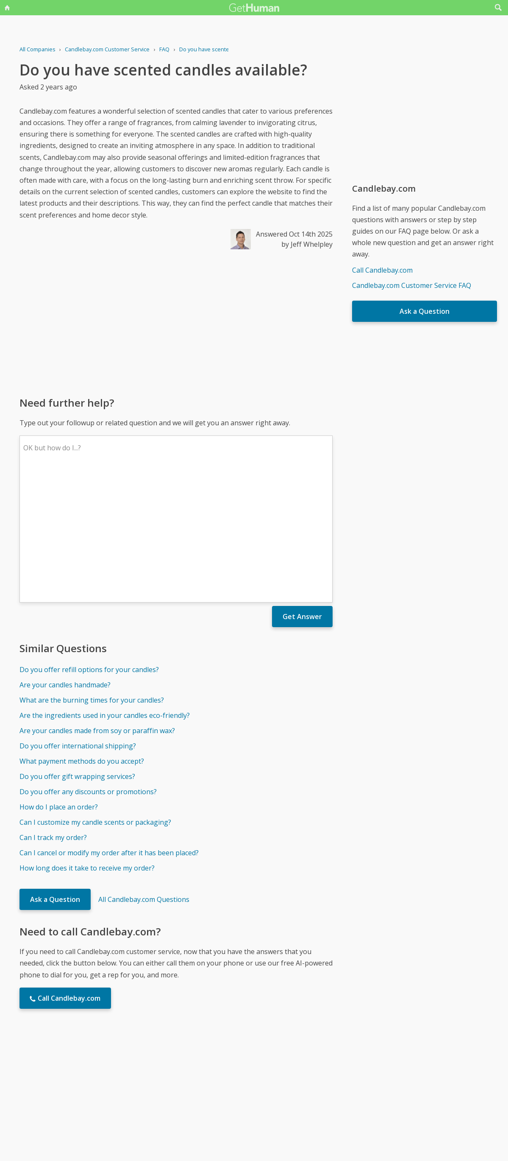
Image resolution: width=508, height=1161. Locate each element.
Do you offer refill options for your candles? (89, 545)
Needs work (304, 1072)
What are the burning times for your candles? (91, 575)
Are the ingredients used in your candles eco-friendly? (104, 590)
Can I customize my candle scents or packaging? (95, 697)
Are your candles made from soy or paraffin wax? (97, 606)
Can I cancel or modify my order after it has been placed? (109, 728)
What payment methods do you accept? (81, 636)
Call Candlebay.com (382, 270)
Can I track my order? (53, 712)
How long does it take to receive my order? (87, 743)
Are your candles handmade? (65, 560)
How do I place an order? (58, 682)
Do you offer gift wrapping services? (77, 651)
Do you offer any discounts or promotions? (88, 667)
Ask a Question (55, 774)
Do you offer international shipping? (77, 621)
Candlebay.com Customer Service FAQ (411, 285)
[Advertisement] (176, 322)
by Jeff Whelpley (307, 244)
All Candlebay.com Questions (143, 774)
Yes (272, 1072)
